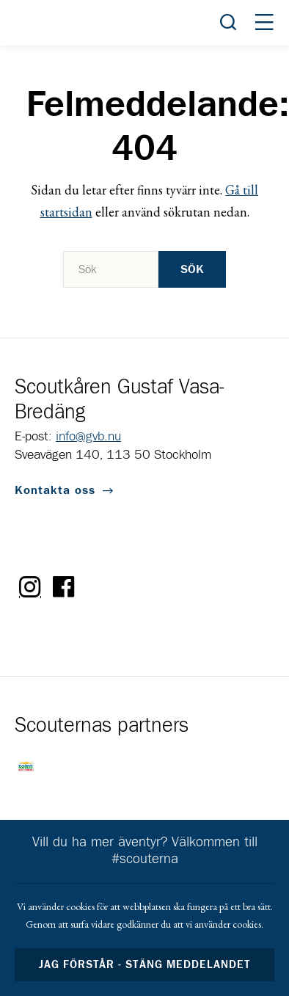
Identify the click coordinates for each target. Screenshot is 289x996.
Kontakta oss (55, 490)
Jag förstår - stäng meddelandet (144, 964)
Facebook (63, 587)
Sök (192, 269)
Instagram (30, 587)
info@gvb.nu (88, 436)
